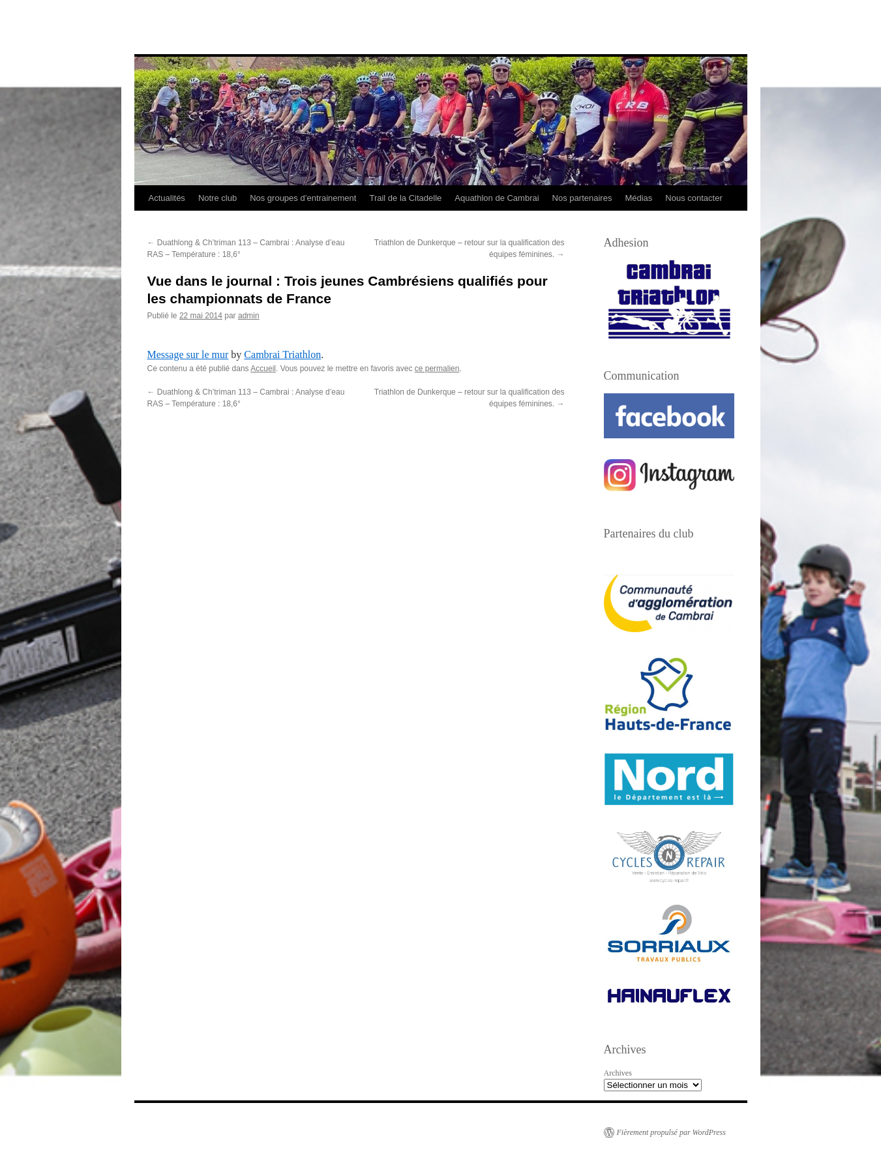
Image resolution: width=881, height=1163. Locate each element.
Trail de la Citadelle (405, 198)
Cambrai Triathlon (282, 354)
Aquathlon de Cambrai (497, 198)
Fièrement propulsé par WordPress (671, 1132)
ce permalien (437, 368)
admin (249, 315)
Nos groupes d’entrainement (303, 198)
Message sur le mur (188, 354)
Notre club (217, 198)
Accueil (263, 368)
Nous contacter (693, 198)
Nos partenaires (582, 198)
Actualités (167, 198)
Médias (638, 198)
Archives (618, 1073)
